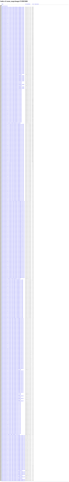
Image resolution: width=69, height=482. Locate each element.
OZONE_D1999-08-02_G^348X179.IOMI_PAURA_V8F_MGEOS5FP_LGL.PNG (13, 190)
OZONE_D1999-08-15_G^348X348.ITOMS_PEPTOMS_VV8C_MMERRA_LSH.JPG (13, 262)
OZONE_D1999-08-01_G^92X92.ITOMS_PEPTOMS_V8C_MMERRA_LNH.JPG (12, 368)
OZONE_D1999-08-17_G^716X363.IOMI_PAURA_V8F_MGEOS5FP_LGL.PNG (13, 144)
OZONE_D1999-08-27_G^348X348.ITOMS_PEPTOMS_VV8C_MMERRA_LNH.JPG (13, 238)
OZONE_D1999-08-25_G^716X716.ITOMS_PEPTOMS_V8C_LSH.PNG (12, 74)
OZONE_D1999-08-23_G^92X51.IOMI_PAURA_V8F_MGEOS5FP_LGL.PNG (12, 303)
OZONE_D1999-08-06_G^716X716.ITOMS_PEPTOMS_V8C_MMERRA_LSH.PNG (13, 65)
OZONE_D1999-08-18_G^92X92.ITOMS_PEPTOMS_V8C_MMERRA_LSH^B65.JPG (13, 455)
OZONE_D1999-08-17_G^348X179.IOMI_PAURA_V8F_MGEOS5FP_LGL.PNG (13, 176)
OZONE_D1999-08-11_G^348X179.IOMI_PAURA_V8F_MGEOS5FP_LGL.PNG (13, 200)
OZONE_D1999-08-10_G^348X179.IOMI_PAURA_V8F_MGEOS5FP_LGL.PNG (13, 196)
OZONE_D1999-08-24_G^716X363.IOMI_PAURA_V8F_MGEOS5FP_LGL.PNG (13, 152)
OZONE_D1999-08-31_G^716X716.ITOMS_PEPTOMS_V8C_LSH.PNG (12, 85)
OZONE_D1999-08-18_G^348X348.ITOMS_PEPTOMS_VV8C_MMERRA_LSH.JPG (13, 266)
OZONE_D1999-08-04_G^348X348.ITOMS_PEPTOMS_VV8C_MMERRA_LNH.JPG (13, 210)
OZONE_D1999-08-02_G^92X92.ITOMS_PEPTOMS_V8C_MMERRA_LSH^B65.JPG (13, 469)
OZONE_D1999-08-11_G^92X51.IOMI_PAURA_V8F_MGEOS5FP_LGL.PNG (12, 314)
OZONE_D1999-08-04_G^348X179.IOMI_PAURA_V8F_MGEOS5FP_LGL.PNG (13, 195)
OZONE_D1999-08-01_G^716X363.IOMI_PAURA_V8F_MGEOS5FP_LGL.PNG (13, 134)
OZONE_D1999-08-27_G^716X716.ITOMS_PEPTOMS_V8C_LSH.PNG (12, 81)
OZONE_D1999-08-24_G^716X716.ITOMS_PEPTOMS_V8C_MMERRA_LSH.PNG (13, 84)
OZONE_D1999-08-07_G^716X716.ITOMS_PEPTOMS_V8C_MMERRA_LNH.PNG (13, 15)
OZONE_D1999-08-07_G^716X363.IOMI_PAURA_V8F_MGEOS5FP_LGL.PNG (13, 160)
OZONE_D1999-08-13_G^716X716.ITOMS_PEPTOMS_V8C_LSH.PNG (12, 95)
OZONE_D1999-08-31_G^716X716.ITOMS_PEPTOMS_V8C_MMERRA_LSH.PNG (13, 80)
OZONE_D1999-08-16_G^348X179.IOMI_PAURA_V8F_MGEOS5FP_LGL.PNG (13, 164)
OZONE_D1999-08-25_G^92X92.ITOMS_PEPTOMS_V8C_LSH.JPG (11, 369)
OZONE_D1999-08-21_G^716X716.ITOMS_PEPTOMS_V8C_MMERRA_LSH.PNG (13, 69)
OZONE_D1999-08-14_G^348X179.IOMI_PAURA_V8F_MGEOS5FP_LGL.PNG (13, 166)
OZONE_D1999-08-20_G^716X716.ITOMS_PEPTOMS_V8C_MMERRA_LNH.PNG (13, 40)
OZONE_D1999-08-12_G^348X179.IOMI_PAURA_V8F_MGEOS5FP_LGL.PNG (13, 170)
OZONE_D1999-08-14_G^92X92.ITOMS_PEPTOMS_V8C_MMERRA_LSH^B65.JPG (13, 450)
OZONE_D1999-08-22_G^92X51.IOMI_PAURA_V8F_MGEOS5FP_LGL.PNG (12, 307)
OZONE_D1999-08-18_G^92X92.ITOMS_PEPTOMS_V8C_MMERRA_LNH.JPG (12, 375)
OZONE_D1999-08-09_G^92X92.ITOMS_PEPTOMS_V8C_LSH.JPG (11, 420)
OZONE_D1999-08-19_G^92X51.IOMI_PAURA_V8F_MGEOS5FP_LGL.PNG (12, 282)
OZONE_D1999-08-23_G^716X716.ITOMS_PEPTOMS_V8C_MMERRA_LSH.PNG (13, 86)
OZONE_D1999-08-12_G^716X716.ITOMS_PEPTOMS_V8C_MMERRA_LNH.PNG (13, 29)
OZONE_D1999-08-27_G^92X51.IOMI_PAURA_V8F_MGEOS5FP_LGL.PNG (12, 287)
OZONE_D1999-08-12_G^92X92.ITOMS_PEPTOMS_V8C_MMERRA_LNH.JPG (12, 378)
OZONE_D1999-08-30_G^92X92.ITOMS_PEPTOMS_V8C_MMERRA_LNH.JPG (12, 392)
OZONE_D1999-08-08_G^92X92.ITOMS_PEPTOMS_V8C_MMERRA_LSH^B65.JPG (13, 464)
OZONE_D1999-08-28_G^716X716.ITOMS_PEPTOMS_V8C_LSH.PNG (12, 89)
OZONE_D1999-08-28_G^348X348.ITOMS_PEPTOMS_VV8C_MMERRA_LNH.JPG (13, 240)
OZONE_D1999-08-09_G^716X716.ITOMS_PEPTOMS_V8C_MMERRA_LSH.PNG (13, 49)
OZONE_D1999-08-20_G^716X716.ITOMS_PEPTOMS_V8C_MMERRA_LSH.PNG (13, 73)
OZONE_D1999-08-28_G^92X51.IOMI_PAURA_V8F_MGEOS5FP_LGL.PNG (12, 301)
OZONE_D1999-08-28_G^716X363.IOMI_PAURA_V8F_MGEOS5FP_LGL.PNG (13, 135)
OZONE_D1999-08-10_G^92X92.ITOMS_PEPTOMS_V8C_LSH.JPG (11, 419)
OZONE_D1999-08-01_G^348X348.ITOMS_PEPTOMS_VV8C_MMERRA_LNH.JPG (13, 202)
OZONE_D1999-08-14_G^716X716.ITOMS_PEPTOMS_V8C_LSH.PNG (12, 96)
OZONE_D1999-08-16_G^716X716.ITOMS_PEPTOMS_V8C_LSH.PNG (12, 98)
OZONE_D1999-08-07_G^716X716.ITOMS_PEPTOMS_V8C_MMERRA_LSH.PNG (13, 54)
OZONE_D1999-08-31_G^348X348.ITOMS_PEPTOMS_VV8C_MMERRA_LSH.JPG (13, 248)
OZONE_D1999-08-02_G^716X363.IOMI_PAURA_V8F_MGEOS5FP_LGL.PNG (13, 156)
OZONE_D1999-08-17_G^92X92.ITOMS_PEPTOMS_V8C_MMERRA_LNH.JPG (12, 370)
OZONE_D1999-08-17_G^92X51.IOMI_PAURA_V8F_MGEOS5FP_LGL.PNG (12, 294)
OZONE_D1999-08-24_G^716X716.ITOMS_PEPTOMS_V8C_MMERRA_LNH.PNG (13, 37)
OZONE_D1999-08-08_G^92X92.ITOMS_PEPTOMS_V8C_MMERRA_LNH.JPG (12, 352)
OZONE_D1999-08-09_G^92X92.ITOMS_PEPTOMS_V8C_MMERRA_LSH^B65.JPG (13, 460)
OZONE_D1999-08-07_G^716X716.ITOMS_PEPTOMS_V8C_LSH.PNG (12, 115)
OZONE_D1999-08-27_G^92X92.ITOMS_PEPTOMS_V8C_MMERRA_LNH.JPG (12, 387)
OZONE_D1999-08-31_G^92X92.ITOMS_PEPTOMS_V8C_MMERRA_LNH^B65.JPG (13, 476)
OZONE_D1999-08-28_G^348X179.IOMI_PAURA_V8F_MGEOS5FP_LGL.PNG (13, 180)
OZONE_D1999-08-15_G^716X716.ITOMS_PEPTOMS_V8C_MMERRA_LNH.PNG (13, 35)
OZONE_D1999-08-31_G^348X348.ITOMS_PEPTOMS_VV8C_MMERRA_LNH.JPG (13, 223)
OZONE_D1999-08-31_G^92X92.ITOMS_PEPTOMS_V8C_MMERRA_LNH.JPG (12, 380)
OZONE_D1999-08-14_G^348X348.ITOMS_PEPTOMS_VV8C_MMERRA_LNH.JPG (13, 251)
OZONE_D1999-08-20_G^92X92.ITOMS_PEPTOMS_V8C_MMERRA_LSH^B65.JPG (13, 454)
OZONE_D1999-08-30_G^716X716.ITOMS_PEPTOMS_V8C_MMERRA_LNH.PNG (13, 25)
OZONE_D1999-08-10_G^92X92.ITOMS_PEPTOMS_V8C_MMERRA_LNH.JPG (12, 372)
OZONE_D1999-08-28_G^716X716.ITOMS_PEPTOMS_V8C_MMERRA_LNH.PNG (13, 18)
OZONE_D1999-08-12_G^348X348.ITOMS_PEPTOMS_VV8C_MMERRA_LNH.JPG (13, 220)
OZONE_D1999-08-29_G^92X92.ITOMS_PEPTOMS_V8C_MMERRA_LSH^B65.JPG (13, 440)
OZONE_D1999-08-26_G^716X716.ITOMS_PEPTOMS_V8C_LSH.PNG (12, 90)
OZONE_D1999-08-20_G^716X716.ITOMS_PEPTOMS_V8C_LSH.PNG (12, 100)
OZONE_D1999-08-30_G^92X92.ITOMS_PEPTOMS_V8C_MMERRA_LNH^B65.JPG (13, 479)
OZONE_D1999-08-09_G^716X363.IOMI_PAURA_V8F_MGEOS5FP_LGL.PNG (13, 154)
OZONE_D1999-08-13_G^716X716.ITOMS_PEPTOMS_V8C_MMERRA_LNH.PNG (13, 34)
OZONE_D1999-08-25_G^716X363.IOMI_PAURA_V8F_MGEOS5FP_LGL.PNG (13, 140)
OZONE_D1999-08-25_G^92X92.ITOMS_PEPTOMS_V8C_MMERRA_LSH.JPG (12, 321)
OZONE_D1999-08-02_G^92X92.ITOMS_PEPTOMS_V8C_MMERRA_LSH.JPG (12, 353)
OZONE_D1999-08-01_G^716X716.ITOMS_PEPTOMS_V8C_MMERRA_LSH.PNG (13, 53)
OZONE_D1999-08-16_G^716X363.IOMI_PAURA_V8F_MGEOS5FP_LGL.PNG (13, 129)
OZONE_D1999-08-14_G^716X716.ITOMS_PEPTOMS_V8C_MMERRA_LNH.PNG (13, 43)
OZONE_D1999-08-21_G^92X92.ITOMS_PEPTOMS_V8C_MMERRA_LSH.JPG (12, 323)
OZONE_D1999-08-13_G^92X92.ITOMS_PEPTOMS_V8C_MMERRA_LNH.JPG (12, 384)
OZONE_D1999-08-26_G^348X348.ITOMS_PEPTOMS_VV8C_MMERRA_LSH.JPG (13, 232)
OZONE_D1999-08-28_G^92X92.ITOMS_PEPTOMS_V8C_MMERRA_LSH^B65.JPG (13, 435)
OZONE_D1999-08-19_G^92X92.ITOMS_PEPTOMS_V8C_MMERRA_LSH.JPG (12, 333)
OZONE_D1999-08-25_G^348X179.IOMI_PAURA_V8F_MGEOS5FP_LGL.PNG (13, 175)
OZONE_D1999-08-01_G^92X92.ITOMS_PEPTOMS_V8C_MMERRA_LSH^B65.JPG (13, 471)
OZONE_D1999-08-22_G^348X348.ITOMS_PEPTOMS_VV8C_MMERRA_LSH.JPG (13, 258)
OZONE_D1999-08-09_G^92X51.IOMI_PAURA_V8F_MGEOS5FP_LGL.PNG (12, 317)
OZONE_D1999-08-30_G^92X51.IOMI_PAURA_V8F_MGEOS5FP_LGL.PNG (12, 308)
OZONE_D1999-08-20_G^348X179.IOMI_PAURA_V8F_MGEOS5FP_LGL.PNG (13, 162)
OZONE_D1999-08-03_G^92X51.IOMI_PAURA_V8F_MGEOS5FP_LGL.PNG (12, 293)
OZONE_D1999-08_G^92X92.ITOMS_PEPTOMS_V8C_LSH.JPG (11, 434)
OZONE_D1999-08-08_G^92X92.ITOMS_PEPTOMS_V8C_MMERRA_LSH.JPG (12, 348)
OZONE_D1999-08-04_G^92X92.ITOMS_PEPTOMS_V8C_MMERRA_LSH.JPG (12, 364)
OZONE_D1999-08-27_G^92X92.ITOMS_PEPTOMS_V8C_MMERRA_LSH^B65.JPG (13, 441)
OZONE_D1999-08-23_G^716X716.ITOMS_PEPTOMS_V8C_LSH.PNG (12, 111)
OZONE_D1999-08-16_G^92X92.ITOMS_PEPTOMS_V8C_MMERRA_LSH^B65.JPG (13, 453)
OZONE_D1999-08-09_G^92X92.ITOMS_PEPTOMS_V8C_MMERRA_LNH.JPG (12, 358)
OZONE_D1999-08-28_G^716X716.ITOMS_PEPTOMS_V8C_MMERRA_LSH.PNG (13, 88)
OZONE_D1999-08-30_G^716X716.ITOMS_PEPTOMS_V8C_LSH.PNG (12, 83)
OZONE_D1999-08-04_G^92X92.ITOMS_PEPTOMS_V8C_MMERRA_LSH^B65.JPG (13, 474)
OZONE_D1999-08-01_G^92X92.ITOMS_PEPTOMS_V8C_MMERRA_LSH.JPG (12, 363)
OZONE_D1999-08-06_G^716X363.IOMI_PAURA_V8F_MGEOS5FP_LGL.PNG (13, 151)
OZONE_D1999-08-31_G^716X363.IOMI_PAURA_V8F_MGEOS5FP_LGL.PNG (13, 141)
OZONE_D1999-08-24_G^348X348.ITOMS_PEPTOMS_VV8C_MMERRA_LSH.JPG (13, 233)
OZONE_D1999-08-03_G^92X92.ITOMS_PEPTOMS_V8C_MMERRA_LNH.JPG (12, 354)
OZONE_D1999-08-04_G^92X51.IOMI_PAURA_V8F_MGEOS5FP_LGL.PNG (12, 302)
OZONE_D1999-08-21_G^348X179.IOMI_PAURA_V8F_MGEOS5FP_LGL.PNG (13, 186)
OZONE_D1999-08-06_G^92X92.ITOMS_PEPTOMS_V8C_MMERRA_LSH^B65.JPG (13, 465)
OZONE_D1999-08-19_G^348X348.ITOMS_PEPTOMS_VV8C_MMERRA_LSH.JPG (13, 256)
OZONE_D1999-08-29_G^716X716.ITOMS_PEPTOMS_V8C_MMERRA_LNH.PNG (13, 17)
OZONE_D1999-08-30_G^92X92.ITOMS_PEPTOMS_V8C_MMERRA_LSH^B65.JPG (13, 448)
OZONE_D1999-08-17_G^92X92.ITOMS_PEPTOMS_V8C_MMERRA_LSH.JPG (12, 347)
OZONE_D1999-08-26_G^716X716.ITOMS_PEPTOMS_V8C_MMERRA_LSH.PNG (13, 75)
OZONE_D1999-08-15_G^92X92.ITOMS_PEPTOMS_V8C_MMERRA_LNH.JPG (12, 379)
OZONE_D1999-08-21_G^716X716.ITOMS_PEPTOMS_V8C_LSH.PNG (12, 99)
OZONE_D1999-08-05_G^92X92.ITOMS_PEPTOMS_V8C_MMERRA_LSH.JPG (12, 357)
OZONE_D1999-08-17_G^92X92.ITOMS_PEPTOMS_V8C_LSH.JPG (11, 410)
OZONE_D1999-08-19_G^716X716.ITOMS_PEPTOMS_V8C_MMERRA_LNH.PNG (13, 38)
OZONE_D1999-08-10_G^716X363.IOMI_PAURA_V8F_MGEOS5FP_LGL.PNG (13, 157)
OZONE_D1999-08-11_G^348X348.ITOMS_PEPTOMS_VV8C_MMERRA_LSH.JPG (13, 267)
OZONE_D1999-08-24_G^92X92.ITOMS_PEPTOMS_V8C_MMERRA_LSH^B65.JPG (13, 436)
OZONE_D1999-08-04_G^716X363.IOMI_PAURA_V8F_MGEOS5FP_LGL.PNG (13, 159)
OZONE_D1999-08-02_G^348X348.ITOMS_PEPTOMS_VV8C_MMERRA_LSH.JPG (13, 273)
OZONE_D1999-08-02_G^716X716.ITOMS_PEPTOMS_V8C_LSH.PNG (12, 120)
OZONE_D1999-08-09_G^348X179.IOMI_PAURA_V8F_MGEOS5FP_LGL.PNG (13, 191)
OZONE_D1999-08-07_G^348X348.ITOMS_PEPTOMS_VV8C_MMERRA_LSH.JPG (13, 268)
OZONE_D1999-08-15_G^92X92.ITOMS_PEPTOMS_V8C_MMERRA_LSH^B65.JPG (13, 444)
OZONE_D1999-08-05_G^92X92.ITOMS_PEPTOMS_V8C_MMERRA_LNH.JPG (12, 362)
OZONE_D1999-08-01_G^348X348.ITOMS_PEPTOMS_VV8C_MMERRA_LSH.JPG (13, 277)
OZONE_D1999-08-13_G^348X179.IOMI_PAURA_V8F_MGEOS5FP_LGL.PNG (13, 171)
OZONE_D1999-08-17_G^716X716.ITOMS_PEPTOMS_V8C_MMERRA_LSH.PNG (13, 70)
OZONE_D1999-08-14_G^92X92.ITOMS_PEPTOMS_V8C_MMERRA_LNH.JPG (12, 400)
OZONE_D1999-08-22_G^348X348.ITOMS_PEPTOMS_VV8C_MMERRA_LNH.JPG (13, 216)
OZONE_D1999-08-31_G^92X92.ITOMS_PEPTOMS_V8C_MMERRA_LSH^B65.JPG (13, 439)
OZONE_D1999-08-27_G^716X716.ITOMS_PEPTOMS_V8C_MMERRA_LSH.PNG (13, 55)
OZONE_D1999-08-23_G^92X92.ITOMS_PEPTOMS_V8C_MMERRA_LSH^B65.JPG (13, 449)
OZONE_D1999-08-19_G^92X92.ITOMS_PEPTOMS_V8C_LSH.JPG (11, 403)
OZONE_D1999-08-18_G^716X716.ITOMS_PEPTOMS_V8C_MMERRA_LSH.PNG (13, 68)
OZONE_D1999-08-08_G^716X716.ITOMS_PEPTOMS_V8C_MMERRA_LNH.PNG (13, 7)
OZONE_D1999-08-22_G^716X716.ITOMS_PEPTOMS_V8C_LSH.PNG (12, 103)
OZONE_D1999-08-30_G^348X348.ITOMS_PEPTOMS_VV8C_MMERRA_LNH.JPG (13, 235)
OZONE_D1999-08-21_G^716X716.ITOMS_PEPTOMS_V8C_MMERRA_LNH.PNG (13, 33)
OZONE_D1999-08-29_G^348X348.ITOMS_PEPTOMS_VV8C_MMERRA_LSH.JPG (13, 212)
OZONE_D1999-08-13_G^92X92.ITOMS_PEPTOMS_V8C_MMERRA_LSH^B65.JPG (13, 443)
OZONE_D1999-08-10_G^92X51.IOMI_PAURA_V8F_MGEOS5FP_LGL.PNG (12, 316)
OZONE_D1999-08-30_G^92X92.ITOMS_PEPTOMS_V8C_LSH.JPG (11, 415)
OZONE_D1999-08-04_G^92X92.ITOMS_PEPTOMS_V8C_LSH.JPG (11, 429)
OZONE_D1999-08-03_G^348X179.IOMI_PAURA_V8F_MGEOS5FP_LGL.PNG (13, 187)
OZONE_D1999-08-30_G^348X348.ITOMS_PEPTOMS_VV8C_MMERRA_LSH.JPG (13, 237)
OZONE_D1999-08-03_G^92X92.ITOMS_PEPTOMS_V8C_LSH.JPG (11, 430)
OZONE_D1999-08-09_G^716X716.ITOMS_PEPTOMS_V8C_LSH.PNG (12, 110)
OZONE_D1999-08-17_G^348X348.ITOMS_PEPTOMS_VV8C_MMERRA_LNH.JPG (13, 225)
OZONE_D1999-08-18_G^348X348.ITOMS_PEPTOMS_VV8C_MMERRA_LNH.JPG (13, 228)
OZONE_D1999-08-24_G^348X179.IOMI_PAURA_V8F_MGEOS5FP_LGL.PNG (13, 192)
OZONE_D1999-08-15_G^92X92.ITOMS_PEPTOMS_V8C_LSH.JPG (11, 418)
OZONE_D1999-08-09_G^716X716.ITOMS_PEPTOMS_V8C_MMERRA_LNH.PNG (13, 8)
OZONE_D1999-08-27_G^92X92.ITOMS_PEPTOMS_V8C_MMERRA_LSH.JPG (12, 319)
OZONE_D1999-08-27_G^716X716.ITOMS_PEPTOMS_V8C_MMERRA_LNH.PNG (13, 19)
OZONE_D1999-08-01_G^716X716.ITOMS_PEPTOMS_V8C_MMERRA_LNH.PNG (13, 14)
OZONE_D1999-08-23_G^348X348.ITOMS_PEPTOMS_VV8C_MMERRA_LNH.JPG (13, 222)
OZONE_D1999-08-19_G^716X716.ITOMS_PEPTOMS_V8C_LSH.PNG (12, 91)
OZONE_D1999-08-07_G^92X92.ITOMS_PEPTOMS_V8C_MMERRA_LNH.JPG (12, 367)
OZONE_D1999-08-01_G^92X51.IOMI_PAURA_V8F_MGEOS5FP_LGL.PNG (12, 296)
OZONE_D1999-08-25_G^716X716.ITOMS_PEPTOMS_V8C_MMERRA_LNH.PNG (13, 39)
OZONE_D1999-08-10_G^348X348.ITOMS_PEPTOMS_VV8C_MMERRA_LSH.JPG (13, 263)
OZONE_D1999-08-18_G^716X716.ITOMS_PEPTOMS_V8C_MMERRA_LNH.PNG (13, 28)
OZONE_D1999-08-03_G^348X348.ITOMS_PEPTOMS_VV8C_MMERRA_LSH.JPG (13, 276)
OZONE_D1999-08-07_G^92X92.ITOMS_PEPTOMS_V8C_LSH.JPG (11, 425)
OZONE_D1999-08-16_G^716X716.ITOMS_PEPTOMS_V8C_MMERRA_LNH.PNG (13, 32)
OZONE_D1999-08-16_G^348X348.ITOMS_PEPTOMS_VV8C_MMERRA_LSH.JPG (13, 257)
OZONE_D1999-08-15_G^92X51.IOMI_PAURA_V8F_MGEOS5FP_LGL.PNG (12, 281)
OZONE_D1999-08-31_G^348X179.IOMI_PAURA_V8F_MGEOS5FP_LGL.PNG (13, 185)
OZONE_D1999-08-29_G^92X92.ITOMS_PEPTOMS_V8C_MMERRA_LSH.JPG (12, 329)
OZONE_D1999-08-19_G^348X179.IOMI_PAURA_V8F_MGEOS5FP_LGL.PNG (13, 165)
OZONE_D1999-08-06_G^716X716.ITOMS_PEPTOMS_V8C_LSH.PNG (12, 114)
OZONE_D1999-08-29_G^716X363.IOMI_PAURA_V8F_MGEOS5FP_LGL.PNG (13, 136)
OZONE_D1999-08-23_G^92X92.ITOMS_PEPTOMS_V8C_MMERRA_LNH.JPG (12, 374)
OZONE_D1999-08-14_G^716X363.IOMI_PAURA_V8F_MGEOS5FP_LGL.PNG (13, 130)
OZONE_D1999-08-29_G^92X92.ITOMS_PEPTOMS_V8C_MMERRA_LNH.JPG (12, 395)
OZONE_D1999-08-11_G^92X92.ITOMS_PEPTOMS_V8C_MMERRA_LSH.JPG (12, 344)
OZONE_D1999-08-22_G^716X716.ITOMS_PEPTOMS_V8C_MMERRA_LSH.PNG (13, 79)
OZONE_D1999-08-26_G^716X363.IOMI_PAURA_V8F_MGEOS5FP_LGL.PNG (13, 139)
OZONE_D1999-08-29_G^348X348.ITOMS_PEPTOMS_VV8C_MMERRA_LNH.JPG (13, 243)
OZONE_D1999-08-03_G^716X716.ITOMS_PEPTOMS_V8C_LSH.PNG (12, 119)
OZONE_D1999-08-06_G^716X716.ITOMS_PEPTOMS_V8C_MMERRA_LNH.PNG (13, 10)
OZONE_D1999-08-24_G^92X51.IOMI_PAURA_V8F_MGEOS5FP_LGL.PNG (12, 313)
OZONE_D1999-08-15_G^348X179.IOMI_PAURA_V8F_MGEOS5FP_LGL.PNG (13, 169)
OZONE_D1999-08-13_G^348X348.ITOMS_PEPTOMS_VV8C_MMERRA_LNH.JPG (13, 231)
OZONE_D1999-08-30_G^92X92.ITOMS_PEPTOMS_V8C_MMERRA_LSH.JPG (12, 327)
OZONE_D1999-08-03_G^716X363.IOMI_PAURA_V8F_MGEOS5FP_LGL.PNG (13, 149)
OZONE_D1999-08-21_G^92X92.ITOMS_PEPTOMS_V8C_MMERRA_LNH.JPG (12, 365)
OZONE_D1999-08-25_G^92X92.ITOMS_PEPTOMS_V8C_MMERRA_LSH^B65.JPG (13, 438)
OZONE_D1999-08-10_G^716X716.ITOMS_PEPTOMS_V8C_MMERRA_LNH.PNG (13, 27)
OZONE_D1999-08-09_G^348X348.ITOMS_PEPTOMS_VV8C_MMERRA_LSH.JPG (13, 261)
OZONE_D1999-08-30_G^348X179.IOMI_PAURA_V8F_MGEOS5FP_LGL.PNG (13, 177)
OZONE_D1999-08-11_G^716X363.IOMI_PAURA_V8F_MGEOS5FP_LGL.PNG (13, 161)
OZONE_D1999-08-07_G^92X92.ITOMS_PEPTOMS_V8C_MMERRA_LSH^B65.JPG (13, 461)
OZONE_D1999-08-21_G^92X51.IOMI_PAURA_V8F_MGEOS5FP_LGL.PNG (12, 312)
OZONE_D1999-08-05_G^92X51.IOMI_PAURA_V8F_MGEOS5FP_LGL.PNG (12, 283)
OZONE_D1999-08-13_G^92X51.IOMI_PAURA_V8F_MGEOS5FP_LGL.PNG (12, 297)
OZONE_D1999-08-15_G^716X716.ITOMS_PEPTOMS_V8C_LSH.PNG (12, 108)
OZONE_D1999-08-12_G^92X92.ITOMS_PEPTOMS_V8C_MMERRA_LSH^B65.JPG (13, 459)
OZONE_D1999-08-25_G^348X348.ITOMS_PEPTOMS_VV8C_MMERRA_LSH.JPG (13, 211)
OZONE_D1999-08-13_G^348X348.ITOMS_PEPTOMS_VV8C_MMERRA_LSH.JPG (13, 250)
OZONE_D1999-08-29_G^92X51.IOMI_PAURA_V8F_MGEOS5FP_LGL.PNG (12, 306)
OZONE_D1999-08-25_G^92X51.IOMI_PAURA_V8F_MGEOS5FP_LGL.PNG (12, 309)
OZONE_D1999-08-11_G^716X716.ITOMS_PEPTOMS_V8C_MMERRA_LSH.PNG (13, 63)
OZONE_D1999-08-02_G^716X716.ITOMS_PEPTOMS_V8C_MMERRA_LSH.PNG (13, 45)
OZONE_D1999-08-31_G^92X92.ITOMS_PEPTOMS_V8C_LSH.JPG (11, 413)
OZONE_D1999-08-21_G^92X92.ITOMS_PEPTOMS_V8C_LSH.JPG (11, 405)
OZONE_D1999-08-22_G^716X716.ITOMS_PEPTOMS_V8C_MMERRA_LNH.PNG (13, 30)
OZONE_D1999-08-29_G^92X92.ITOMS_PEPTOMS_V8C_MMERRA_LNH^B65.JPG (13, 480)
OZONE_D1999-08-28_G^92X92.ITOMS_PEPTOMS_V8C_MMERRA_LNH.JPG (12, 377)
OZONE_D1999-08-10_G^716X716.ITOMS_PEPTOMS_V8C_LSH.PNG (12, 105)
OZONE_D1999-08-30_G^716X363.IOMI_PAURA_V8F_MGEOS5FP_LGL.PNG (13, 126)
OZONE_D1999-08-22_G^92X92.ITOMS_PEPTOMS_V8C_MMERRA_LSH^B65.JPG (13, 458)
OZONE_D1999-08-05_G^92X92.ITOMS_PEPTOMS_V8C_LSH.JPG (11, 428)
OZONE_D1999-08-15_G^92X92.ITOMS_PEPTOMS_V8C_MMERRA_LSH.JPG (12, 337)
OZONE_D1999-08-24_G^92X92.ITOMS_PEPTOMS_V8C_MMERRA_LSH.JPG (12, 318)
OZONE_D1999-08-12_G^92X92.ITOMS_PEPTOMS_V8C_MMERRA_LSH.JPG (12, 338)
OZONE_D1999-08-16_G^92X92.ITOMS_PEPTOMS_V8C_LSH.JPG (11, 393)
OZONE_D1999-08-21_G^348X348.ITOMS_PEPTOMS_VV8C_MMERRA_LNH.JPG (13, 230)
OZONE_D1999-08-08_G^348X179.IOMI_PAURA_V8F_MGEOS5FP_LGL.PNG (13, 197)
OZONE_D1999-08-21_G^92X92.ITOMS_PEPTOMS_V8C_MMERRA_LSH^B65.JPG (13, 446)
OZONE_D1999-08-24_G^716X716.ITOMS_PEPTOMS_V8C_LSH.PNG (12, 94)
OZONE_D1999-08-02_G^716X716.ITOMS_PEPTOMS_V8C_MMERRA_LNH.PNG (13, 13)
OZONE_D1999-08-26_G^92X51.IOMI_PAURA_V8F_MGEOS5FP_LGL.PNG (12, 292)
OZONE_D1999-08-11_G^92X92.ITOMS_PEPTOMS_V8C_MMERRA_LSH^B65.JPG (13, 463)
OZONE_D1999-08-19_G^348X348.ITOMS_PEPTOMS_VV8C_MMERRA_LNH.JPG (13, 246)
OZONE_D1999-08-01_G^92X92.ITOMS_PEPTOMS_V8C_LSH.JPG (11, 433)
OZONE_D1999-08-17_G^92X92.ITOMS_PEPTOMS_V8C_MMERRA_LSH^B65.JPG (13, 456)
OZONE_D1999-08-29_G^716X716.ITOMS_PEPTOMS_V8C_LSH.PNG (12, 93)
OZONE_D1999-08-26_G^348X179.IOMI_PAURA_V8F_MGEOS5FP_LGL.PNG (13, 181)
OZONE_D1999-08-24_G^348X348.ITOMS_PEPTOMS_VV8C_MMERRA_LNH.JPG (13, 241)
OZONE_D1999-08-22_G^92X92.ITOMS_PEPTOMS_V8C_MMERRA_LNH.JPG (12, 373)
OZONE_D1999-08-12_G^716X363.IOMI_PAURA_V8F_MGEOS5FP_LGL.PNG (13, 131)
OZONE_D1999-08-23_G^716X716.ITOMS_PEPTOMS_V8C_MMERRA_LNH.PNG (13, 20)
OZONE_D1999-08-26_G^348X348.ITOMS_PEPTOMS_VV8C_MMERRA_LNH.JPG (13, 236)
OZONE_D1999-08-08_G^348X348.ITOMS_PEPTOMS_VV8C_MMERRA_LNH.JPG (13, 205)
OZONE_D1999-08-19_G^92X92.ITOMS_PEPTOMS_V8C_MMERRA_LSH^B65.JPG (13, 451)
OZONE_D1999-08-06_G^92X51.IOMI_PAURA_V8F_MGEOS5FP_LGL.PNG (12, 286)
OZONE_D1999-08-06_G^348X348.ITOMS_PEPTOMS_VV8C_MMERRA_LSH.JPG (13, 272)
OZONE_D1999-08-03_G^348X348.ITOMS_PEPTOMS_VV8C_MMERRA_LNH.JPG (13, 206)
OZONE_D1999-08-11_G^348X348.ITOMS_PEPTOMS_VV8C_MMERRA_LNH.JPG (13, 245)
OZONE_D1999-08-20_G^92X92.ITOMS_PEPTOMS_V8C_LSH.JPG (11, 404)
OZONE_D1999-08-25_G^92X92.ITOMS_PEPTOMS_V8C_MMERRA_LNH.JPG (12, 389)
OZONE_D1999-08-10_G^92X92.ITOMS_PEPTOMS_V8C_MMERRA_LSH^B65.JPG (13, 466)
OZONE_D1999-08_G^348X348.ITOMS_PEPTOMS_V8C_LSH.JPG (11, 278)
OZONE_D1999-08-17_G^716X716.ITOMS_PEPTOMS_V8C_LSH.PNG (12, 106)
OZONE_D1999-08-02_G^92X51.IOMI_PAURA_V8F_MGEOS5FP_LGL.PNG (12, 304)
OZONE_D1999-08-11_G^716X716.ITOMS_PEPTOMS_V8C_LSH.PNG (12, 109)
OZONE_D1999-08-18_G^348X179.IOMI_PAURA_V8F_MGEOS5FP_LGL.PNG (13, 174)
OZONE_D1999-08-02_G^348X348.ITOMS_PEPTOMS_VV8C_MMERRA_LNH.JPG (13, 201)
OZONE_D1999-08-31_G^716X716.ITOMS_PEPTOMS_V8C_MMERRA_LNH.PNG (13, 24)
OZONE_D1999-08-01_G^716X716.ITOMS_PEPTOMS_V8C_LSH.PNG (12, 121)
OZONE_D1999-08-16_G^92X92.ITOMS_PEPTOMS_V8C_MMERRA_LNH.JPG (12, 383)
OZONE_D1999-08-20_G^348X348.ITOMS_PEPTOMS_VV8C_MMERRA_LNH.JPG (13, 217)
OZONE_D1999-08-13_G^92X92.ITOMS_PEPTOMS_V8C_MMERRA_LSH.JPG (12, 339)
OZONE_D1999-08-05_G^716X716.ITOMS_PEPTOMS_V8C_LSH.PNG (12, 116)
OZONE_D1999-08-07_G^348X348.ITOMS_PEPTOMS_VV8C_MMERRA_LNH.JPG (13, 215)
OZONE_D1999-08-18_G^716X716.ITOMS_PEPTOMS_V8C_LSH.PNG (12, 101)
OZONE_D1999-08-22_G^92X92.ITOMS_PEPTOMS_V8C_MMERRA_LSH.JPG (12, 334)
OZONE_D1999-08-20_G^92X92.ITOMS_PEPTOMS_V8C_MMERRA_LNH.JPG (12, 390)
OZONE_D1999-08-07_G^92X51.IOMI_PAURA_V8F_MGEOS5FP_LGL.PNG (12, 291)
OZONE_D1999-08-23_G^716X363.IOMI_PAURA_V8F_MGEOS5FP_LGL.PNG (13, 150)
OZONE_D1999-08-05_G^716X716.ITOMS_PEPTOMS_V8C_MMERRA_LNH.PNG (13, 23)
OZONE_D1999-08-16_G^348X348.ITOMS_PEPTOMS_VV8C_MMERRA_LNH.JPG (13, 227)
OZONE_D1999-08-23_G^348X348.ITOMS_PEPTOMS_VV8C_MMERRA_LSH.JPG (13, 253)
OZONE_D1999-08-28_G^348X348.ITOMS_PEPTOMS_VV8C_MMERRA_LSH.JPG (13, 226)
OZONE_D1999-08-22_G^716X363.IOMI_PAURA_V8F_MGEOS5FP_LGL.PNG (13, 146)
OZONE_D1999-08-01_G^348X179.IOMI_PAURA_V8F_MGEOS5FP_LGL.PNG (13, 179)
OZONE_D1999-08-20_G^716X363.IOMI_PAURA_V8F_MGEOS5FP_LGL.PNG (13, 124)
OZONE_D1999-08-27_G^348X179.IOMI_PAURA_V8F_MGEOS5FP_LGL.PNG (13, 167)
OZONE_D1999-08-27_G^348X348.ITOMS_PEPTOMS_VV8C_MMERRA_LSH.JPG (13, 221)
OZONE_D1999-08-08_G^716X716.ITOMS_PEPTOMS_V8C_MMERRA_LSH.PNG (13, 60)
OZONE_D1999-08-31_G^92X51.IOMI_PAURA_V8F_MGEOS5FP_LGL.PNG (12, 299)
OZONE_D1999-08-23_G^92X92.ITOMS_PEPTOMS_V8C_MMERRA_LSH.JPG (12, 328)
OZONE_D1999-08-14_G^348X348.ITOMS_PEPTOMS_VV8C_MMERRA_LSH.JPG (13, 252)
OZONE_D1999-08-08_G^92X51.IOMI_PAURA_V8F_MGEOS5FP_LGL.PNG (12, 311)
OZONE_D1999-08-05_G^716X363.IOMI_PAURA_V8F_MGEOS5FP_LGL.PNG (13, 145)
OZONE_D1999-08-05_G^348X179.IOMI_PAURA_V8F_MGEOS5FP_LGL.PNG (13, 182)
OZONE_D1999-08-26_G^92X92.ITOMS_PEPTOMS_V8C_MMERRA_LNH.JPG (12, 382)
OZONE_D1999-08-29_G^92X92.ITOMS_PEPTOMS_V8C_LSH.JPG (11, 414)
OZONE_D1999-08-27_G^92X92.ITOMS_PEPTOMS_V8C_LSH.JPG (11, 409)
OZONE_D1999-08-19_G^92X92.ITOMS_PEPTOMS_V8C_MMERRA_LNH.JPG (12, 398)
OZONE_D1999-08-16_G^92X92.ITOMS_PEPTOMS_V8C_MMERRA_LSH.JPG (12, 332)
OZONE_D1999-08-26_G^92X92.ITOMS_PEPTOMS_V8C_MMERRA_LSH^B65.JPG (13, 445)
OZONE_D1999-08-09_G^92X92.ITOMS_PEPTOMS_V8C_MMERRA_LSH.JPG (12, 343)
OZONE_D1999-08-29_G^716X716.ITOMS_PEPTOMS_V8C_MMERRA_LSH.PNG (13, 78)
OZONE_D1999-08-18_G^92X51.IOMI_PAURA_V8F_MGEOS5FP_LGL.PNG (12, 298)
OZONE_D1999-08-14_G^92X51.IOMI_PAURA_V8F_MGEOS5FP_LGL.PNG (12, 288)
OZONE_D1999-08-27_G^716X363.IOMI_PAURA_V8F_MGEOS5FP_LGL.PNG (13, 125)
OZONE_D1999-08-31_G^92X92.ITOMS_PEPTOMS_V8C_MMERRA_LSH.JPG (12, 324)
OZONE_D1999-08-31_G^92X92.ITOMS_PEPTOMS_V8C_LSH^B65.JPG (12, 470)
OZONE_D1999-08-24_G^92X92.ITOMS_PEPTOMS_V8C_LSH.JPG (11, 394)
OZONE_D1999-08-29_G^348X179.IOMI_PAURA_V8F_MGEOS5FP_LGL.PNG (13, 172)
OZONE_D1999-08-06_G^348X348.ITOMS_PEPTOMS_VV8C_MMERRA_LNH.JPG (13, 207)
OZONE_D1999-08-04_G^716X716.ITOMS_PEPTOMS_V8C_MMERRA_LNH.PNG (13, 12)
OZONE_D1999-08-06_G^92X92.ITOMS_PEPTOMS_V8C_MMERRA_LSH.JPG (12, 349)
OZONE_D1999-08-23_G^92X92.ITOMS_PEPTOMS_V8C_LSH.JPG (11, 399)
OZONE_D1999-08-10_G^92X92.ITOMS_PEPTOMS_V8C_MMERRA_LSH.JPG (12, 342)
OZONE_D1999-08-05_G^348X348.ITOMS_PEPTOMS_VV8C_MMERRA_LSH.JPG (13, 271)
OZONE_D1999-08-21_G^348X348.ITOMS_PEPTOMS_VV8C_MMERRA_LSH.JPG (13, 247)
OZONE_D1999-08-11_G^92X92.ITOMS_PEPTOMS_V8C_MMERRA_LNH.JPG (12, 385)
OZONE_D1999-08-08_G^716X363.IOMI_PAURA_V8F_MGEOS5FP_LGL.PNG (13, 155)
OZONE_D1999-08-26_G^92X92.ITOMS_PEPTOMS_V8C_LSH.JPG (11, 408)
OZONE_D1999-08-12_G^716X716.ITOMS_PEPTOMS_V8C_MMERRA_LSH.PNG (13, 58)
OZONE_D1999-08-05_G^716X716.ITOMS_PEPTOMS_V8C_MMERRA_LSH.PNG (13, 64)
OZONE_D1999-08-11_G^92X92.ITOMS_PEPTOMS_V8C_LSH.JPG (11, 423)
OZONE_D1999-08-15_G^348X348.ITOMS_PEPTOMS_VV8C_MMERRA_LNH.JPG (13, 242)
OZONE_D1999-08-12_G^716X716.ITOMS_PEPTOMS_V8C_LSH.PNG (12, 104)
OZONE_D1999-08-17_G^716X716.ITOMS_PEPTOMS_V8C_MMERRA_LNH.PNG (13, 22)
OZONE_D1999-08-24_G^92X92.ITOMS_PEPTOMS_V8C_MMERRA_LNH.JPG (12, 388)
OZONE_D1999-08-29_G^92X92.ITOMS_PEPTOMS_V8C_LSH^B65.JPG (12, 475)
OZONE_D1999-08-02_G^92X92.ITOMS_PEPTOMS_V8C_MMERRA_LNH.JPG (12, 359)
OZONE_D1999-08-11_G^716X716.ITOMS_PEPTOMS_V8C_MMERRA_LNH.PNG (13, 44)
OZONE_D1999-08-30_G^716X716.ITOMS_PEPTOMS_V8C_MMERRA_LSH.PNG (13, 59)
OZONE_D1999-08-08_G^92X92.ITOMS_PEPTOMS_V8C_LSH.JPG (11, 424)
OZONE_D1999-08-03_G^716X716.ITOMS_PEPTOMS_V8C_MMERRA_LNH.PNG (13, 9)
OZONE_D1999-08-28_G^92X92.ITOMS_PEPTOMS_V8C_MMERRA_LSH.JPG (12, 322)
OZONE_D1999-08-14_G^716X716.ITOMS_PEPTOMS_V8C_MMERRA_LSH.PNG (13, 50)
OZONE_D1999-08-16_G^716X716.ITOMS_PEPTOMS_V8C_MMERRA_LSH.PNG (13, 48)
